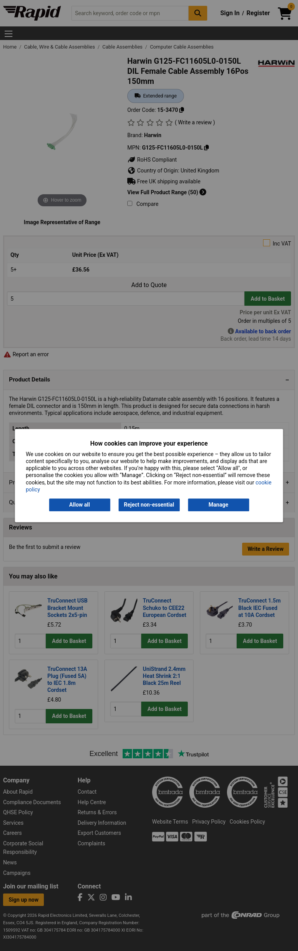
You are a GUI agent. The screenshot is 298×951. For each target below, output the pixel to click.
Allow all (79, 505)
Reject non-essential (149, 505)
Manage (219, 505)
